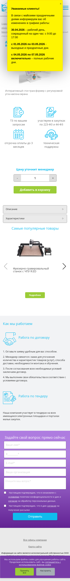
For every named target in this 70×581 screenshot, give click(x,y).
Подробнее (35, 295)
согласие (12, 501)
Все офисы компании (35, 540)
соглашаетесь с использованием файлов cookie (40, 563)
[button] (64, 266)
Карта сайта (35, 546)
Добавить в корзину (35, 190)
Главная (5, 23)
